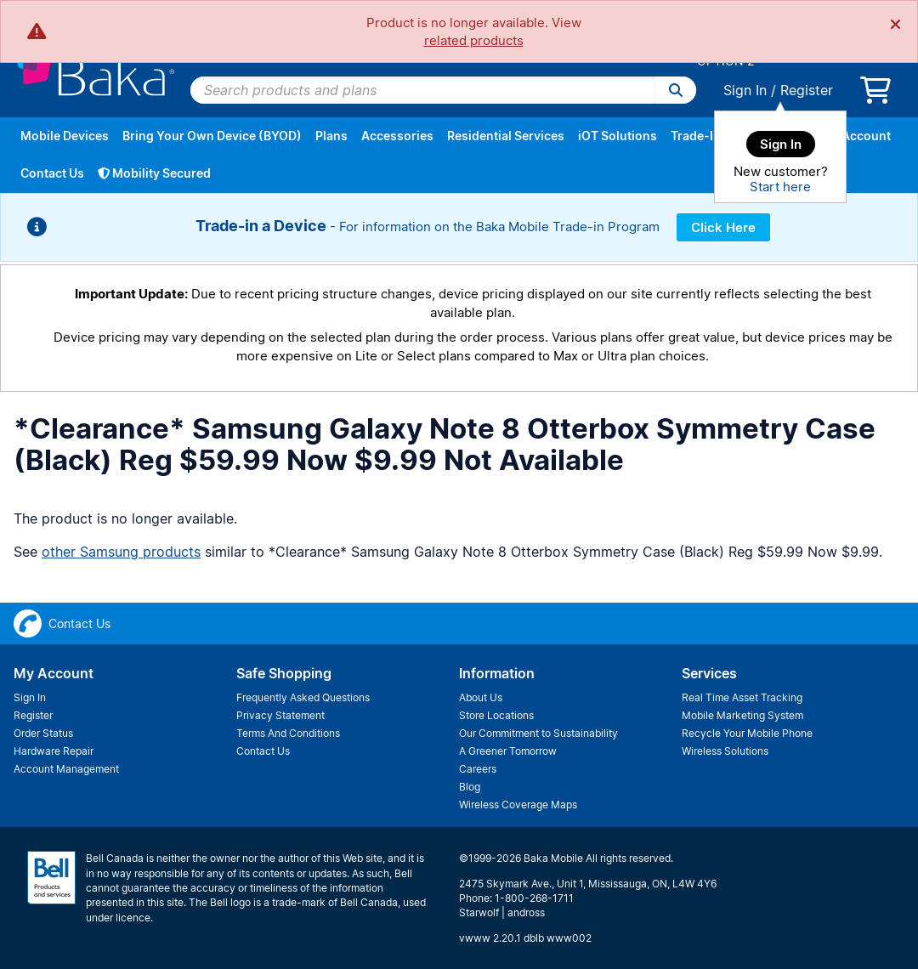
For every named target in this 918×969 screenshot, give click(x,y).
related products (474, 40)
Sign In (745, 90)
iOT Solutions (617, 135)
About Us (480, 697)
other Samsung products (121, 551)
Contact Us (52, 173)
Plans (331, 135)
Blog (469, 786)
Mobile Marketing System (742, 715)
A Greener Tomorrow (508, 751)
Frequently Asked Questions (303, 697)
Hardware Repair (54, 751)
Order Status (43, 733)
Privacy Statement (280, 715)
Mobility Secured (154, 173)
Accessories (397, 135)
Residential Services (505, 135)
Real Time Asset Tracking (742, 697)
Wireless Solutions (725, 751)
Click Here (723, 227)
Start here (780, 186)
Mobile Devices (64, 135)
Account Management (66, 768)
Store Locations (496, 715)
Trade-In (696, 135)
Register (806, 90)
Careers (477, 768)
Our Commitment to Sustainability (538, 733)
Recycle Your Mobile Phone (747, 733)
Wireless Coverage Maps (518, 804)
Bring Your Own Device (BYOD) (212, 135)
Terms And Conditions (288, 733)
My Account (856, 135)
